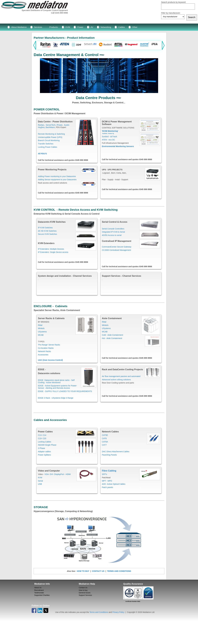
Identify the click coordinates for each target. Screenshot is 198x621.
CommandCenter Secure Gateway (116, 247)
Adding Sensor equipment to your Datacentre (57, 179)
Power (80, 27)
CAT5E (105, 435)
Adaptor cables (44, 451)
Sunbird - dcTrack (109, 136)
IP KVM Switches (45, 228)
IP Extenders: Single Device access (53, 252)
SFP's (104, 474)
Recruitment (39, 590)
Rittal (40, 325)
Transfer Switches (45, 144)
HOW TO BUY (83, 571)
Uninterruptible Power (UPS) (50, 137)
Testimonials (39, 593)
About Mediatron (19, 27)
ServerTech (51, 125)
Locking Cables (44, 442)
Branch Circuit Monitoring (49, 140)
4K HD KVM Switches (47, 231)
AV (92, 27)
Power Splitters (44, 455)
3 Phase (41, 448)
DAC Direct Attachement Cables (115, 451)
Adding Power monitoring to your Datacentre (57, 176)
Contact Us (83, 588)
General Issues (84, 593)
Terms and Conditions (99, 612)
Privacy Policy (118, 612)
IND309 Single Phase (47, 445)
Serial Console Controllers (113, 229)
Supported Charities (42, 595)
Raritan (41, 125)
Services (38, 27)
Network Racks (44, 351)
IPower (59, 125)
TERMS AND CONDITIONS (119, 571)
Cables (121, 27)
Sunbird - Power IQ (108, 133)
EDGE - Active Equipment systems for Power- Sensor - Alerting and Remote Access (57, 387)
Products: (53, 27)
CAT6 (104, 438)
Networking (106, 27)
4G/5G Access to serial (111, 235)
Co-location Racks (46, 348)
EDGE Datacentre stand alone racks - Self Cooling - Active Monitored (56, 381)
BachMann (50, 127)
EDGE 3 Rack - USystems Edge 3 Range (55, 398)
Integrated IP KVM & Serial (113, 232)
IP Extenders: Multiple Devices (51, 249)
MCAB (41, 335)
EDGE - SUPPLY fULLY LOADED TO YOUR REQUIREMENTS (65, 391)
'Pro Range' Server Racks (49, 345)
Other (135, 27)
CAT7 (104, 445)
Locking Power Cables (47, 147)
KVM (67, 27)
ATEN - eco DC (108, 140)
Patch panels (107, 487)
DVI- (52, 474)
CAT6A (105, 442)
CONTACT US (98, 571)
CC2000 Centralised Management (116, 250)
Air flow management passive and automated (121, 376)
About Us (38, 588)
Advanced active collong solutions (116, 379)
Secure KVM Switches (47, 234)
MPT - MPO (107, 481)
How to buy (83, 590)
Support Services (85, 595)
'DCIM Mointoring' (110, 131)
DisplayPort (59, 474)
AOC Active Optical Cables (114, 484)
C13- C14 (42, 435)
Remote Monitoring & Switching (51, 134)
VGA (47, 474)
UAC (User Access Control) (50, 360)
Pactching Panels (109, 455)
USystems (42, 332)
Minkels (41, 328)
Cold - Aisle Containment (112, 335)
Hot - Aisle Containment (112, 338)
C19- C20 (42, 438)
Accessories (43, 355)
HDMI (68, 474)
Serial (40, 481)
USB (40, 484)
